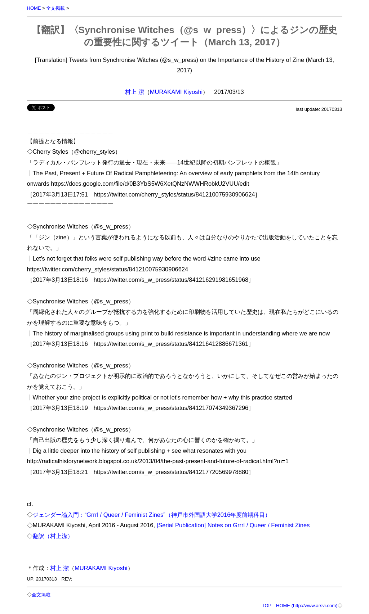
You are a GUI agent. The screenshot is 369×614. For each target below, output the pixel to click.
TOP (266, 605)
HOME (34, 8)
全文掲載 (55, 8)
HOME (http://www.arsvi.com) (306, 605)
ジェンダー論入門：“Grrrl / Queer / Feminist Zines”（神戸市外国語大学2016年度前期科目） (152, 514)
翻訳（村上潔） (53, 536)
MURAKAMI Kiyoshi (176, 92)
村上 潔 (134, 92)
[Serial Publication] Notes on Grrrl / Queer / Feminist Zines (233, 525)
